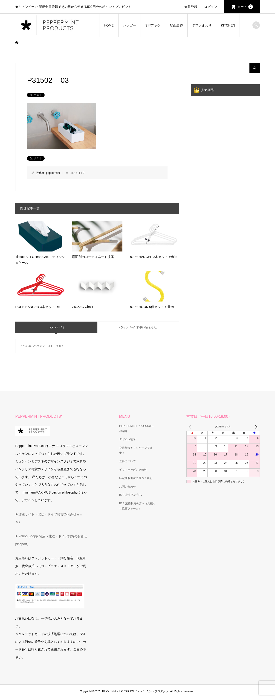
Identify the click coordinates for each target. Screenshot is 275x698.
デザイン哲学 (127, 439)
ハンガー (129, 25)
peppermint (53, 172)
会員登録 (190, 7)
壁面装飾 (176, 25)
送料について (127, 461)
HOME (109, 25)
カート (245, 6)
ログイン (210, 7)
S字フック (152, 25)
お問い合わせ (127, 486)
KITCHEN (228, 25)
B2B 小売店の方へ (130, 495)
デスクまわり (201, 25)
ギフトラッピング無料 (133, 469)
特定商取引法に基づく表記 (135, 478)
